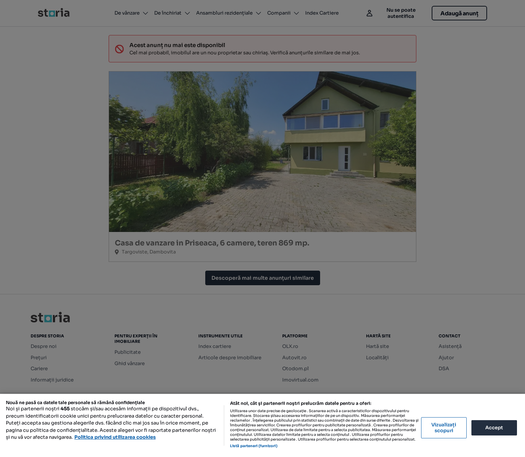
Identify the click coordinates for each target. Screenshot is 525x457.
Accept (494, 428)
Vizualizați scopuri (443, 428)
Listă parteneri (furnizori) (253, 446)
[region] (262, 425)
